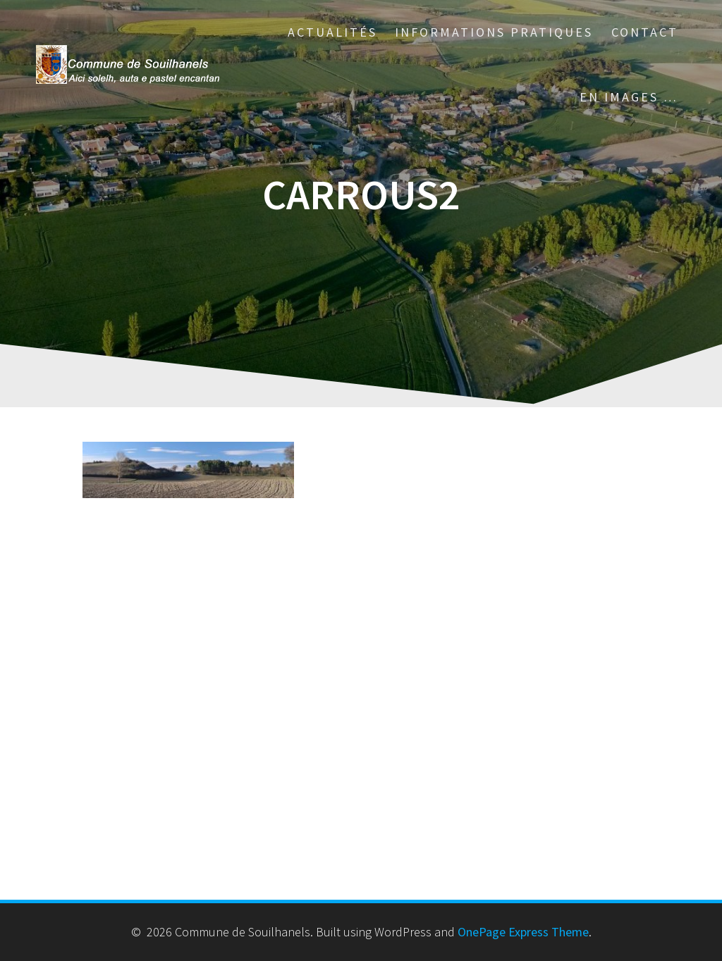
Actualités (332, 32)
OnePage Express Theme (523, 932)
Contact (644, 32)
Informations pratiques (494, 32)
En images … (629, 97)
